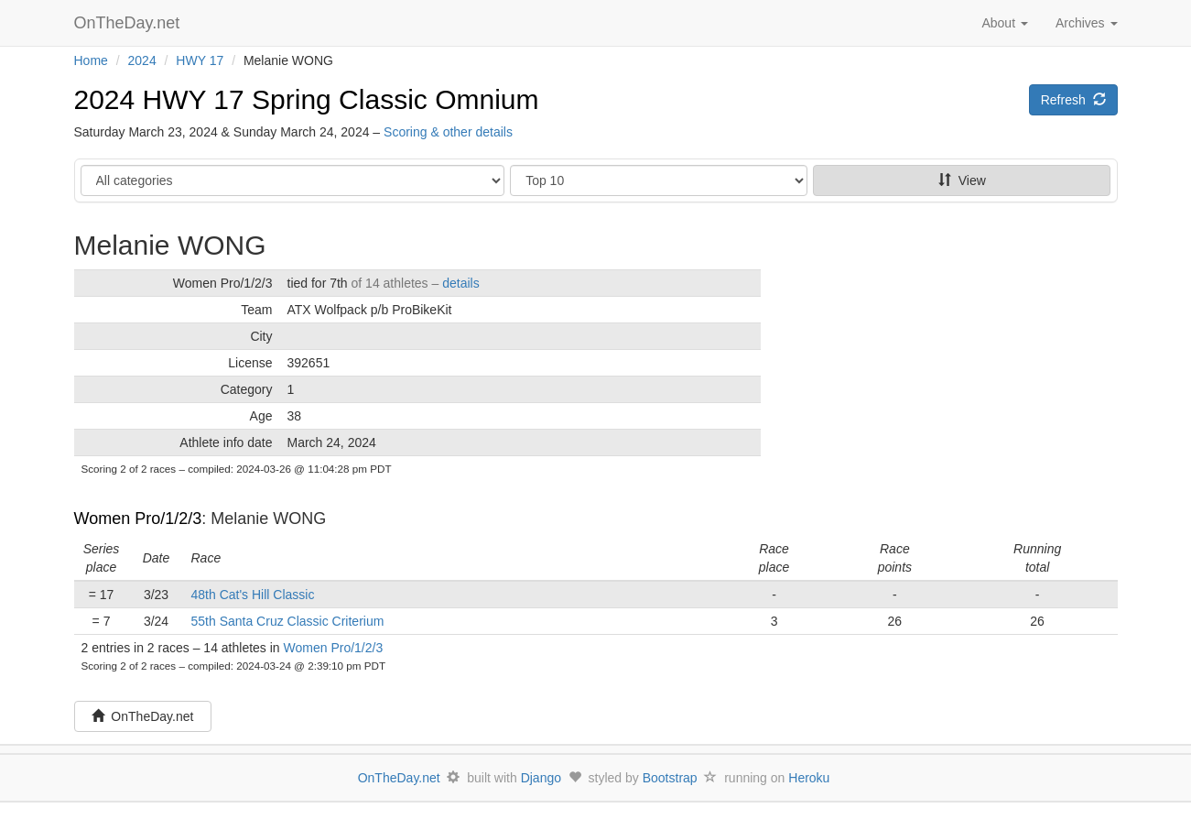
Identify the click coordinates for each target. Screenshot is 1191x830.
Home (91, 60)
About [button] (1004, 23)
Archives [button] (1087, 23)
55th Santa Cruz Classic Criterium (287, 621)
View (962, 180)
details (460, 283)
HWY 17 (199, 60)
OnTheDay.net (129, 23)
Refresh (1073, 100)
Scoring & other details (448, 132)
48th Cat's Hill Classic (253, 594)
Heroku (808, 777)
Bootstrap (670, 777)
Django (541, 777)
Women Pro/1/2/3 (138, 518)
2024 (142, 60)
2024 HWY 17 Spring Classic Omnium (306, 99)
